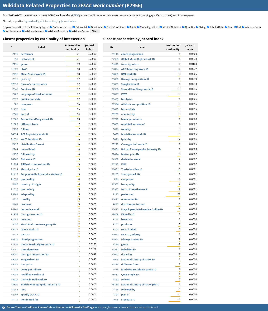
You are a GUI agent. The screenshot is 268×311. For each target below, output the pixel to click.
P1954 (14, 214)
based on (126, 219)
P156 (15, 154)
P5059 (14, 274)
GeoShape (97, 27)
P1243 (14, 289)
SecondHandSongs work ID (37, 119)
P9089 (14, 259)
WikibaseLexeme (34, 31)
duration (26, 219)
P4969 (14, 209)
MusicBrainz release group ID (38, 224)
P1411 (14, 299)
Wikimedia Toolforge (81, 307)
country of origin (31, 184)
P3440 (14, 249)
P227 (15, 234)
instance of (27, 59)
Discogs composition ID (35, 254)
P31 (16, 59)
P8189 (115, 284)
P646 (15, 89)
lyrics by (26, 79)
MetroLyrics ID (29, 169)
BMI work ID (28, 159)
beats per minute (31, 269)
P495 (15, 184)
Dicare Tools (14, 307)
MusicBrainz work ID (33, 74)
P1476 (14, 109)
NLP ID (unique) (130, 234)
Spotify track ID (30, 294)
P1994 (14, 164)
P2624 (14, 169)
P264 (15, 149)
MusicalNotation (171, 27)
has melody (28, 189)
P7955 (14, 244)
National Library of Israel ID (138, 259)
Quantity (190, 27)
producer (26, 204)
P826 (15, 199)
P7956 (75, 15)
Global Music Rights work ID (37, 244)
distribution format (32, 144)
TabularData (216, 27)
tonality (25, 199)
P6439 (14, 264)
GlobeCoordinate (116, 27)
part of (25, 114)
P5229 (14, 279)
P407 (15, 94)
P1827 (14, 69)
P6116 (14, 239)
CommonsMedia (62, 27)
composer (27, 104)
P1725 (14, 269)
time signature (30, 249)
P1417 (14, 174)
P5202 (14, 194)
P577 (15, 99)
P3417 (14, 229)
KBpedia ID (127, 214)
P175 (15, 54)
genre (24, 64)
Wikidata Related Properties (36, 5)
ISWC (24, 69)
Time (230, 27)
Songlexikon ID (30, 259)
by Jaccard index (67, 21)
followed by (28, 154)
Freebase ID (28, 89)
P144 (115, 219)
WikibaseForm (253, 27)
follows (25, 129)
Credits (29, 307)
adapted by (27, 194)
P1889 (14, 124)
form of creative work (34, 84)
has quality (27, 179)
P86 (16, 104)
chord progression (31, 239)
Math (133, 27)
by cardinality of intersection (40, 21)
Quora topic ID (29, 229)
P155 (15, 129)
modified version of (32, 274)
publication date (31, 99)
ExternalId (81, 27)
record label (28, 149)
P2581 (115, 249)
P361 (15, 114)
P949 (115, 259)
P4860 (14, 159)
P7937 (14, 84)
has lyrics (26, 264)
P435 (15, 74)
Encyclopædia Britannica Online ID (41, 174)
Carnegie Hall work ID (34, 279)
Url (239, 27)
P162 (15, 204)
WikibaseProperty (58, 31)
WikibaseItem (13, 31)
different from (29, 124)
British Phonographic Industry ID (40, 284)
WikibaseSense (80, 31)
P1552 (14, 179)
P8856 (14, 284)
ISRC (23, 289)
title (23, 109)
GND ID (25, 234)
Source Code (44, 307)
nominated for (29, 299)
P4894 (14, 134)
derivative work (30, 209)
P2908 (14, 119)
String (202, 27)
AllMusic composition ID (35, 164)
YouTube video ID (31, 139)
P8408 (115, 214)
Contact (60, 307)
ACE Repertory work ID (34, 134)
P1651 (14, 139)
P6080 (14, 254)
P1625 (14, 189)
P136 (15, 64)
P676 (15, 79)
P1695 (115, 234)
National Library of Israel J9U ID (140, 284)
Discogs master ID (31, 214)
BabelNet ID (128, 249)
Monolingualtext (149, 27)
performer (27, 54)
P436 (15, 224)
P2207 (14, 294)
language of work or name (36, 94)
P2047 (14, 219)
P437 (15, 144)
